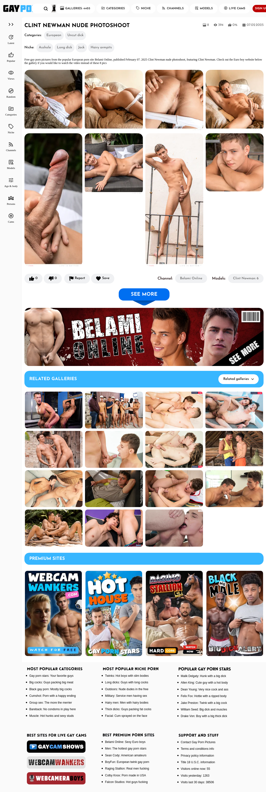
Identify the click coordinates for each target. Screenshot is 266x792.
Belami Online (191, 278)
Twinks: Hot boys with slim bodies (127, 675)
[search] (46, 8)
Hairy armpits (101, 47)
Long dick (64, 47)
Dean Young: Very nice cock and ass (204, 689)
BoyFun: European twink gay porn (127, 762)
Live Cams (234, 8)
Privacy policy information (197, 755)
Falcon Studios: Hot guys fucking (126, 782)
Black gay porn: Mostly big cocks (50, 689)
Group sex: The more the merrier (50, 702)
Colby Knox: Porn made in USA (125, 775)
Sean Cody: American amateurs (125, 755)
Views (11, 75)
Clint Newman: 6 (246, 278)
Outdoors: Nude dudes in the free (126, 689)
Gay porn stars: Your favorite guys (51, 675)
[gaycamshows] (56, 746)
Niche (143, 8)
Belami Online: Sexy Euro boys (125, 742)
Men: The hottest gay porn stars (125, 748)
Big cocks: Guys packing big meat (51, 682)
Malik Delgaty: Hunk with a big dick (203, 676)
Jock (81, 47)
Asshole (45, 47)
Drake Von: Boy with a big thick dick (204, 716)
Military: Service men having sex (126, 696)
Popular (11, 57)
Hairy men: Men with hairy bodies (126, 702)
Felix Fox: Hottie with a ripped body (203, 696)
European (53, 35)
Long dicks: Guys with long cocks (126, 682)
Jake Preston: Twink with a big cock (204, 703)
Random (10, 93)
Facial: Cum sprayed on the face (126, 716)
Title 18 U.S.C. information (198, 762)
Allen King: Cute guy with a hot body (204, 682)
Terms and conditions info (197, 748)
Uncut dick (75, 35)
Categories (113, 8)
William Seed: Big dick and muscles (204, 709)
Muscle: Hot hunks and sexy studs (51, 716)
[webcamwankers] (56, 762)
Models (204, 8)
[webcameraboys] (56, 778)
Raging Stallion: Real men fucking (127, 768)
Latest (11, 39)
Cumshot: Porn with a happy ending (52, 696)
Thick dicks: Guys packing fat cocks (128, 709)
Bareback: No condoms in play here (52, 709)
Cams (11, 218)
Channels (173, 8)
